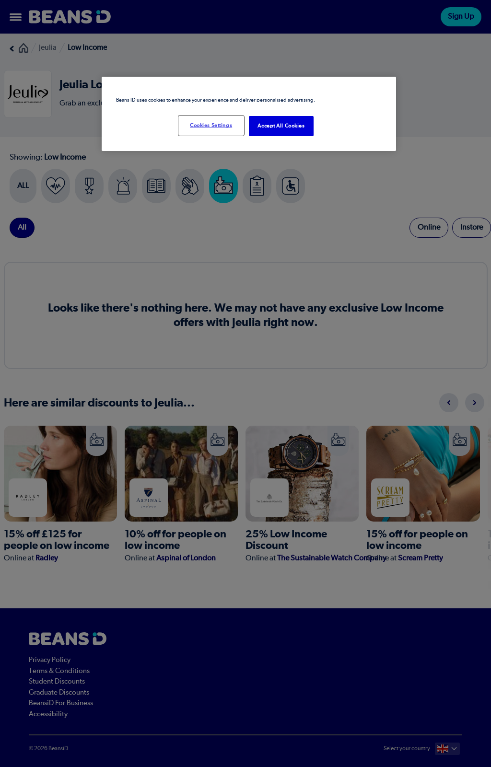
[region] (249, 114)
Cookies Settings (211, 125)
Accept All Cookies (280, 125)
